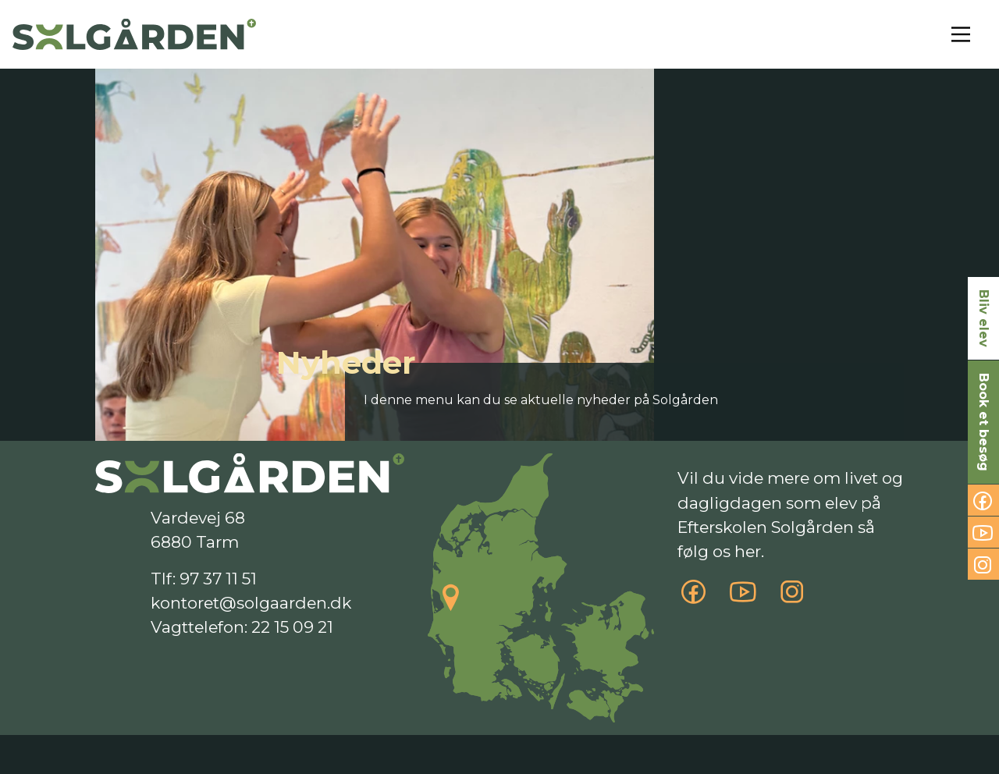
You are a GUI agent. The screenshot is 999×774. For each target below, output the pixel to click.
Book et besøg (983, 422)
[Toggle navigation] (961, 34)
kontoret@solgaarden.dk (251, 602)
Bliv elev (983, 318)
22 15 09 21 (292, 627)
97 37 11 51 (218, 578)
